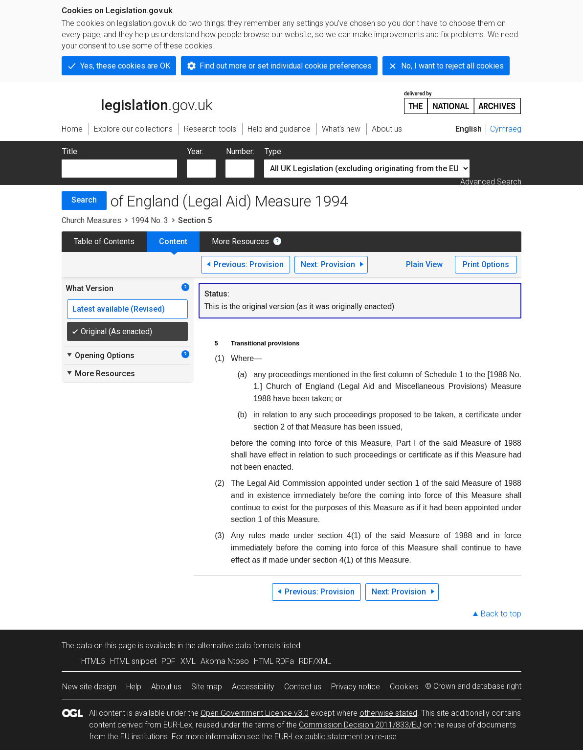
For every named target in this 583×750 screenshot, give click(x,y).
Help (133, 686)
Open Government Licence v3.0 (255, 713)
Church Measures (91, 220)
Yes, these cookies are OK (125, 65)
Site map (206, 686)
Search (84, 200)
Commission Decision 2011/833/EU (360, 724)
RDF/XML (315, 661)
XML (188, 661)
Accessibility (253, 686)
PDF (168, 661)
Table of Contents (104, 241)
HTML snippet (133, 661)
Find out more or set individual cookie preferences (286, 65)
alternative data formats (239, 645)
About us (166, 686)
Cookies (404, 686)
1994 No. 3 (149, 220)
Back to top (501, 613)
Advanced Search (490, 181)
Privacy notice (355, 686)
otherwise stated (388, 713)
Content (173, 241)
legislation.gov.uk (137, 101)
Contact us (302, 686)
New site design (89, 686)
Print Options (486, 264)
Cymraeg (505, 129)
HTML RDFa (274, 661)
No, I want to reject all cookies (452, 65)
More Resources (240, 241)
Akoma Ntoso (225, 661)
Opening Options (100, 355)
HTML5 (93, 661)
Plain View (424, 264)
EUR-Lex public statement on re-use (335, 736)
